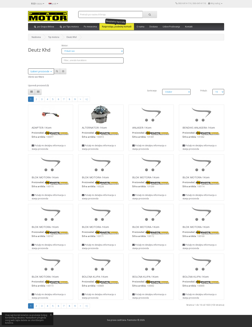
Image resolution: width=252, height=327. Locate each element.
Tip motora (53, 37)
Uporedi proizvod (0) (38, 85)
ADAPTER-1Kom (41, 127)
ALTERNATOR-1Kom (94, 127)
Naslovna (36, 37)
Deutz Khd (72, 37)
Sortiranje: (152, 90)
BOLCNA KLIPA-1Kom (95, 276)
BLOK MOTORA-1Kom (45, 177)
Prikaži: (203, 90)
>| (86, 99)
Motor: (65, 45)
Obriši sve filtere (36, 76)
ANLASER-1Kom (141, 127)
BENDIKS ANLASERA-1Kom (199, 127)
